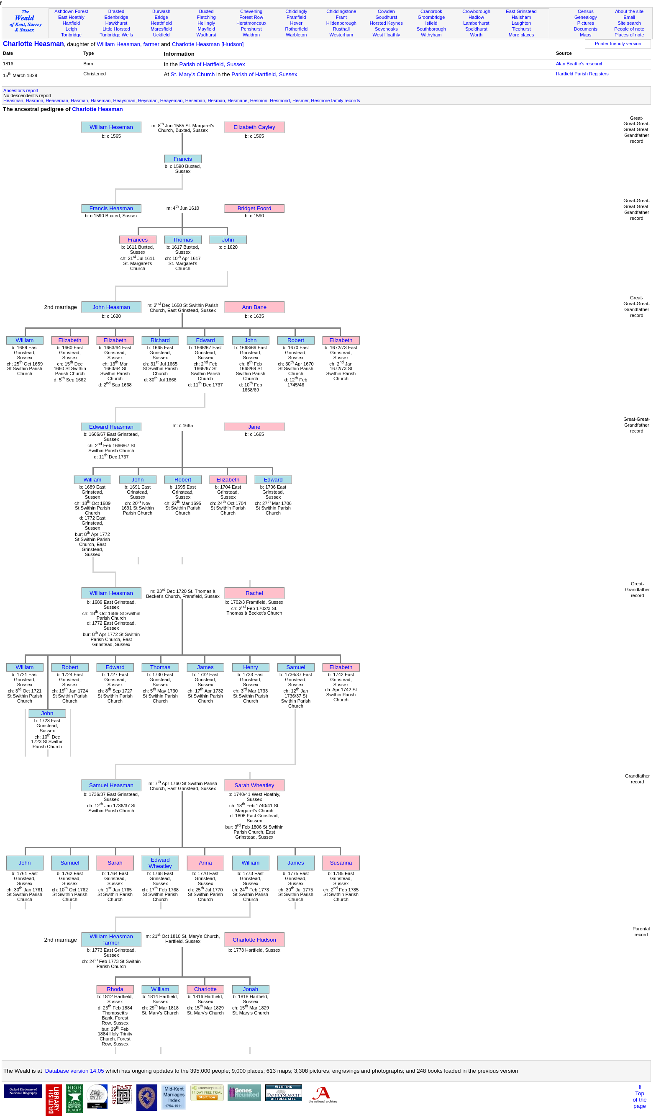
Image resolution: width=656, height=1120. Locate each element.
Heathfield (161, 23)
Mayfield (206, 28)
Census (586, 11)
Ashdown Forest (71, 11)
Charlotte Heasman (33, 43)
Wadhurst (206, 34)
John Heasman (111, 307)
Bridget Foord (255, 208)
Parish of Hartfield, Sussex (212, 64)
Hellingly (206, 23)
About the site (629, 11)
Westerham (342, 34)
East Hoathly (71, 17)
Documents (585, 28)
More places (521, 34)
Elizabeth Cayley (254, 127)
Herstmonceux (251, 23)
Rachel (254, 593)
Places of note (629, 34)
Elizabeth (70, 340)
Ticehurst (521, 28)
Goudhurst (386, 17)
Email (629, 17)
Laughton (521, 23)
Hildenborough (341, 23)
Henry (250, 667)
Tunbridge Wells (116, 34)
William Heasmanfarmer (111, 939)
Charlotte (205, 989)
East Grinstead (521, 11)
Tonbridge (71, 34)
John (228, 240)
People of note (629, 28)
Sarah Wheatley (254, 785)
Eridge (161, 17)
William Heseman (111, 127)
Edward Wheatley (160, 863)
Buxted (206, 11)
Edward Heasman (111, 427)
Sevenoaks (386, 28)
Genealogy (585, 17)
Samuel (295, 667)
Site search (629, 23)
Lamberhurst (476, 23)
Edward (205, 340)
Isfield (431, 23)
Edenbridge (116, 17)
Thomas (183, 240)
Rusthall (341, 28)
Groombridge (431, 17)
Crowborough (476, 11)
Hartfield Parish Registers (582, 73)
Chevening (251, 11)
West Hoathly (386, 34)
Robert (295, 340)
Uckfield (161, 34)
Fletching (206, 17)
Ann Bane (254, 307)
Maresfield (161, 28)
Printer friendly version (618, 43)
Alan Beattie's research (580, 63)
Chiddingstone (341, 11)
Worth (476, 34)
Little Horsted (116, 28)
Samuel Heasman (111, 785)
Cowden (386, 11)
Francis (183, 159)
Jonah (250, 989)
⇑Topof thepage (639, 1096)
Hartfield (71, 23)
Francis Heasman (111, 208)
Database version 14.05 (74, 1071)
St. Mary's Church (193, 74)
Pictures (585, 23)
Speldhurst (476, 28)
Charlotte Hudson (254, 940)
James (205, 667)
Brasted (116, 11)
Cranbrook (431, 11)
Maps (585, 34)
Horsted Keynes (386, 23)
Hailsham (521, 17)
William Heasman (111, 593)
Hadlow (476, 17)
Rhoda (115, 989)
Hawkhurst (116, 23)
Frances (138, 240)
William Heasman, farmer (128, 44)
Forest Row (251, 17)
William (25, 340)
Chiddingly (296, 11)
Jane (255, 427)
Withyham (431, 34)
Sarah (115, 863)
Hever (296, 23)
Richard (160, 340)
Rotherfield (296, 28)
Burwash (161, 11)
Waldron (251, 34)
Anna (205, 863)
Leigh (71, 28)
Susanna (341, 863)
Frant (341, 17)
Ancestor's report (20, 90)
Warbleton (296, 34)
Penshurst (251, 28)
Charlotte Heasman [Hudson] (208, 44)
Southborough (431, 28)
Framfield (296, 17)
